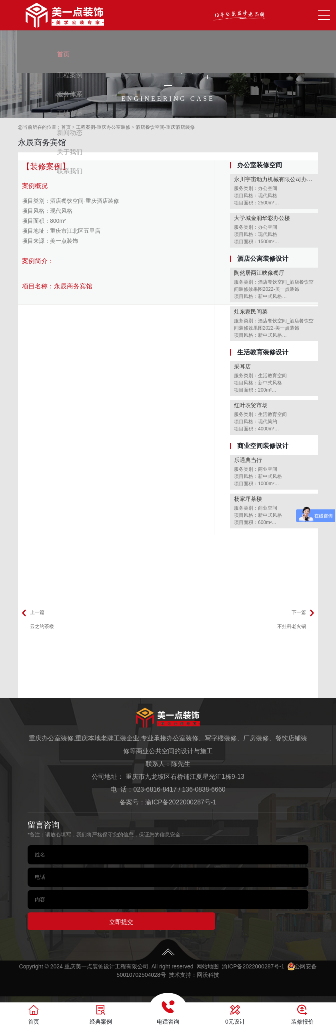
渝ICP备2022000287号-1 (180, 802)
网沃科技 (208, 977)
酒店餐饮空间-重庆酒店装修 (165, 127)
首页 (66, 127)
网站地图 (207, 969)
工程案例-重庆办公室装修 (103, 127)
